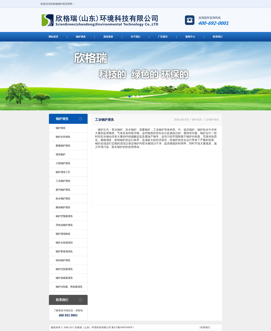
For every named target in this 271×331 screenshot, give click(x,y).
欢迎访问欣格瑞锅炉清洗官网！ (57, 4)
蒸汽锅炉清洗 (63, 190)
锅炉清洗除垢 (63, 234)
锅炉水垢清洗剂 (64, 242)
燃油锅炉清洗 (63, 207)
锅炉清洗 (81, 36)
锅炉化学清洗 (63, 137)
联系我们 (217, 36)
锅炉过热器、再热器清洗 (69, 287)
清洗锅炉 (60, 154)
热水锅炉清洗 (63, 198)
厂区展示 (163, 36)
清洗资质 (108, 36)
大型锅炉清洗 (63, 163)
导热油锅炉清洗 (64, 225)
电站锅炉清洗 (63, 260)
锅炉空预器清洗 (64, 216)
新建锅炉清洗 (63, 145)
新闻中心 (190, 36)
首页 (186, 119)
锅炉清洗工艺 (63, 172)
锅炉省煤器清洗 (64, 278)
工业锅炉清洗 (63, 181)
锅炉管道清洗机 (64, 251)
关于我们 (135, 36)
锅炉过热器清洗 (64, 269)
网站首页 (53, 36)
